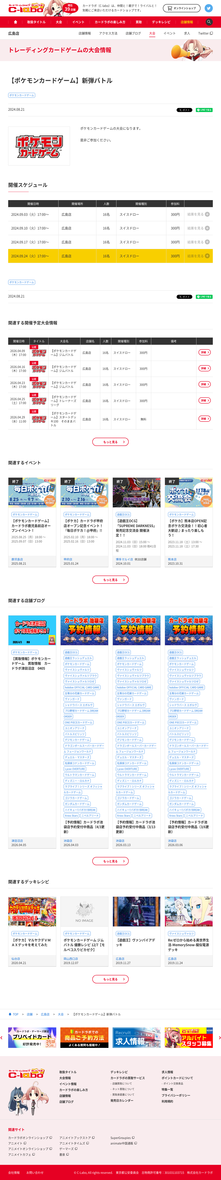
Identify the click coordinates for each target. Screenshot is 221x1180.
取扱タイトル (36, 22)
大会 (59, 22)
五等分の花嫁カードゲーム (79, 693)
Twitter (203, 33)
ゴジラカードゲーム (76, 798)
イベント (78, 22)
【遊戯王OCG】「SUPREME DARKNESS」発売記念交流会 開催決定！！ (136, 527)
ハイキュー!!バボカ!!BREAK (80, 810)
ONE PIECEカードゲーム (78, 722)
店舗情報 (187, 22)
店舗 (30, 1014)
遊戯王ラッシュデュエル (78, 658)
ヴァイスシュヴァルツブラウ (81, 676)
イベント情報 (68, 1084)
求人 (187, 33)
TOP (15, 1014)
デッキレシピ (161, 22)
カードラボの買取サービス (127, 1078)
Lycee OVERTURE (75, 769)
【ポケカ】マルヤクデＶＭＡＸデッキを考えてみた (31, 942)
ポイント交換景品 (173, 1083)
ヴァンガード (72, 699)
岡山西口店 (71, 959)
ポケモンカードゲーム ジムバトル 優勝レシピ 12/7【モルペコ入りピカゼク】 (84, 944)
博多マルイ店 (125, 559)
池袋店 (68, 841)
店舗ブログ (133, 33)
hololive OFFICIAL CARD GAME (82, 687)
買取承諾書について (123, 1094)
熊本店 (172, 559)
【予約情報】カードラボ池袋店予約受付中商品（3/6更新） (188, 827)
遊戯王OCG (123, 514)
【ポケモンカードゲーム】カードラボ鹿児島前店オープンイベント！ (31, 525)
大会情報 (65, 1078)
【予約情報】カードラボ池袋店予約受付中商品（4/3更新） (84, 827)
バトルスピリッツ (75, 734)
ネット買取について (123, 1089)
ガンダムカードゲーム (77, 804)
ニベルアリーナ (90, 815)
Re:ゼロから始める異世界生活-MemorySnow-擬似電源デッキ (188, 944)
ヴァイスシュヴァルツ (77, 670)
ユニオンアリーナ (75, 728)
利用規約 (167, 1101)
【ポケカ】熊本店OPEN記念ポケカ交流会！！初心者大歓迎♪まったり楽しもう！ (187, 527)
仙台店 (15, 959)
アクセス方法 (108, 33)
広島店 (13, 33)
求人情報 (167, 1072)
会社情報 (14, 1172)
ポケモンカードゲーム (21, 95)
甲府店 (68, 559)
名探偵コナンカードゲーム (79, 763)
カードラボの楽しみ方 (110, 22)
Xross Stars (71, 815)
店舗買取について (122, 1083)
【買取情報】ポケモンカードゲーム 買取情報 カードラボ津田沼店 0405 (31, 663)
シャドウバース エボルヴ (78, 705)
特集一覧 (167, 1089)
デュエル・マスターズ (77, 757)
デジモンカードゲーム (77, 740)
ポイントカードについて (177, 1078)
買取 (139, 22)
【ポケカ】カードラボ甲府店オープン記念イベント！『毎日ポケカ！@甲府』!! (83, 525)
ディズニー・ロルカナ (77, 781)
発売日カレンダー (121, 1100)
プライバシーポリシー (176, 1095)
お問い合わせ (35, 1172)
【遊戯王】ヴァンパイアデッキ (135, 942)
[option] (32, 1037)
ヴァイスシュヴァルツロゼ (79, 681)
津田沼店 (17, 841)
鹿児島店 (17, 559)
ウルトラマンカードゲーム (79, 775)
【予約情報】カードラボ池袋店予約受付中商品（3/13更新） (135, 827)
